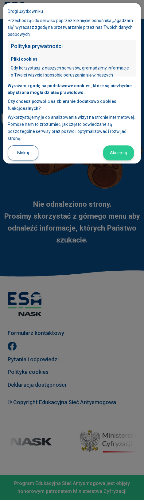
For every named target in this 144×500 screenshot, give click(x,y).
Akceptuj (118, 152)
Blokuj (23, 152)
